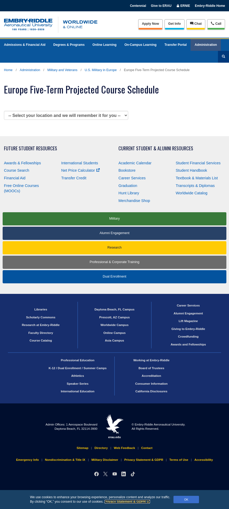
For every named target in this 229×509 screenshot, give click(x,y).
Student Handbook (191, 170)
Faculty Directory (40, 332)
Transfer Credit (73, 178)
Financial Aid (15, 178)
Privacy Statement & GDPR (127, 501)
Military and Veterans (62, 70)
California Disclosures (151, 391)
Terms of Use (178, 459)
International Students (79, 163)
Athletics (77, 375)
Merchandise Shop (134, 201)
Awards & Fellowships (22, 163)
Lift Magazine (188, 321)
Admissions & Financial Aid (25, 45)
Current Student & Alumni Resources (155, 148)
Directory (101, 447)
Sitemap (82, 447)
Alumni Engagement (114, 233)
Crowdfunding (188, 336)
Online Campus (114, 332)
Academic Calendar (135, 163)
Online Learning (104, 45)
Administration (206, 45)
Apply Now (150, 24)
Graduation (127, 186)
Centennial (138, 6)
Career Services (132, 178)
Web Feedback (124, 447)
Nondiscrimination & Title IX (65, 459)
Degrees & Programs (69, 45)
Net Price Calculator (80, 170)
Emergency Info (27, 459)
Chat (196, 24)
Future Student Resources (30, 148)
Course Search (16, 170)
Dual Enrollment (114, 276)
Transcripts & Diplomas (195, 186)
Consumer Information (151, 383)
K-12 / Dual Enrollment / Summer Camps (78, 368)
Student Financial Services (198, 163)
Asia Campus (114, 340)
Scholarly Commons (40, 317)
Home (8, 70)
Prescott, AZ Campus (114, 317)
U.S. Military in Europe (101, 70)
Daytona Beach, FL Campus (114, 309)
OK (186, 499)
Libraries (40, 309)
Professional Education (77, 360)
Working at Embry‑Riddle (151, 360)
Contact (146, 447)
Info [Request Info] (174, 24)
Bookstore (127, 170)
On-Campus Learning (141, 45)
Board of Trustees (151, 368)
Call (216, 23)
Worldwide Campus (115, 325)
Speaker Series (78, 383)
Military (114, 218)
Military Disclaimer (104, 459)
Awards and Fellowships (188, 344)
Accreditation (151, 375)
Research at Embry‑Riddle (40, 325)
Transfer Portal (176, 45)
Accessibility (203, 459)
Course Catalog (40, 340)
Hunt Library (128, 193)
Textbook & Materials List (197, 178)
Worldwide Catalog (192, 193)
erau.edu (114, 426)
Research (114, 247)
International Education (77, 391)
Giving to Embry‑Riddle (188, 328)
